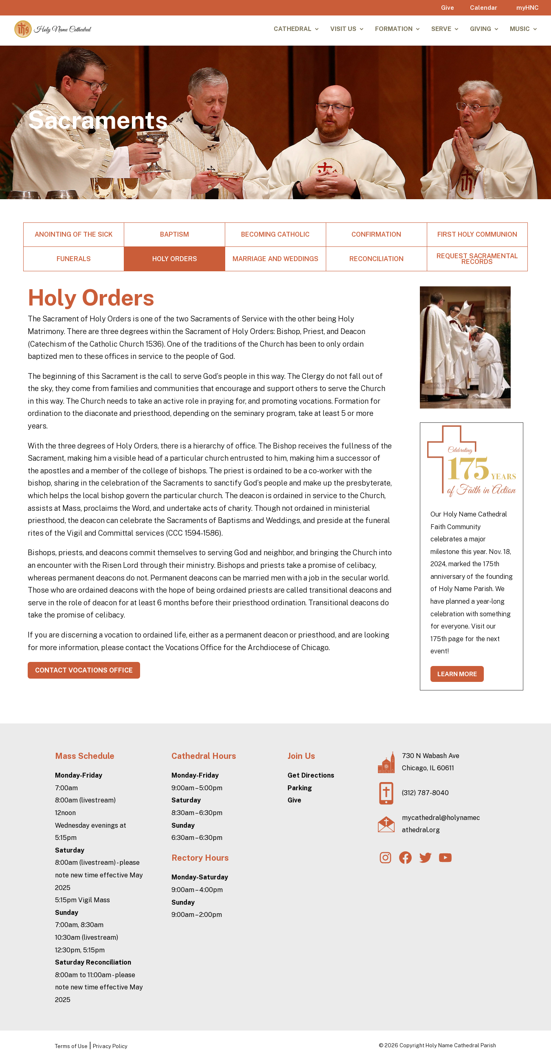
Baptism (174, 234)
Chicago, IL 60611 (428, 768)
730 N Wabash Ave (430, 756)
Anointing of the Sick (74, 234)
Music (520, 29)
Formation (394, 29)
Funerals (74, 259)
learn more (457, 673)
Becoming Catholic (275, 234)
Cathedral (293, 29)
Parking (300, 788)
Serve (441, 29)
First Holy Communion (477, 234)
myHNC (527, 7)
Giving (480, 29)
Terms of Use (71, 1046)
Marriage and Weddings (275, 259)
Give (447, 7)
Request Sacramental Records (477, 259)
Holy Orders (174, 259)
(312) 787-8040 (425, 793)
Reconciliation (376, 259)
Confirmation (376, 234)
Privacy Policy (110, 1046)
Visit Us (343, 29)
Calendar (483, 7)
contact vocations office (84, 670)
